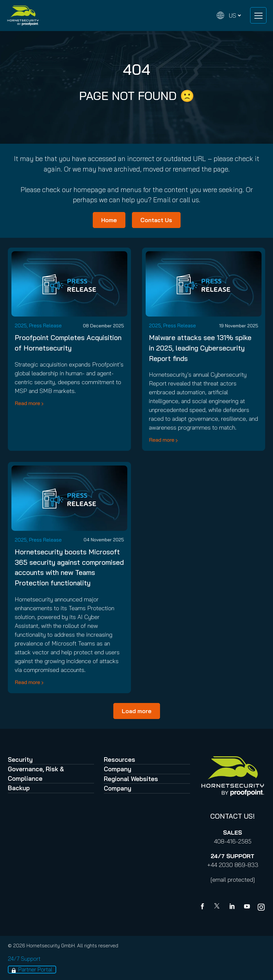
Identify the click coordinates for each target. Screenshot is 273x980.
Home (109, 220)
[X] (218, 907)
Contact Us (156, 220)
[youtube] (247, 907)
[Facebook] (204, 907)
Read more (27, 403)
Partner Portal (35, 969)
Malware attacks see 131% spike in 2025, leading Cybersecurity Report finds (200, 347)
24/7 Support (24, 958)
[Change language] (229, 15)
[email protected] (232, 879)
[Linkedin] (232, 907)
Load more (137, 711)
